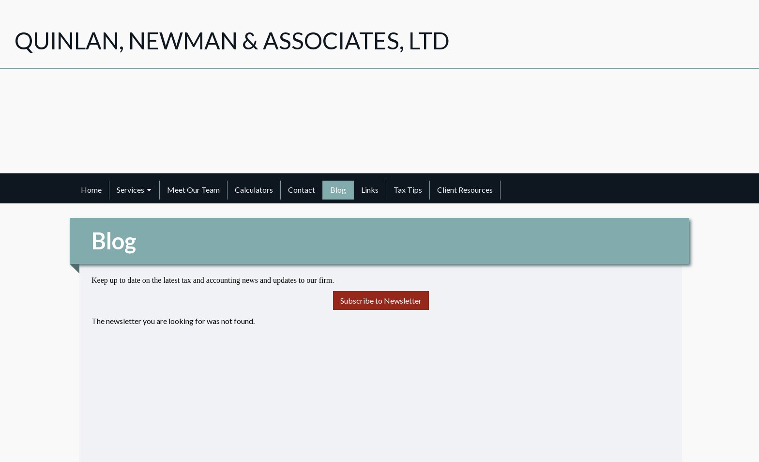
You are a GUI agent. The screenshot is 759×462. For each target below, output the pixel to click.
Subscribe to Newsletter (381, 300)
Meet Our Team (193, 189)
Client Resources (465, 189)
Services (130, 189)
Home (91, 189)
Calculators (254, 189)
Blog (338, 189)
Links (370, 189)
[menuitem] (91, 190)
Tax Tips (408, 189)
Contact (301, 189)
